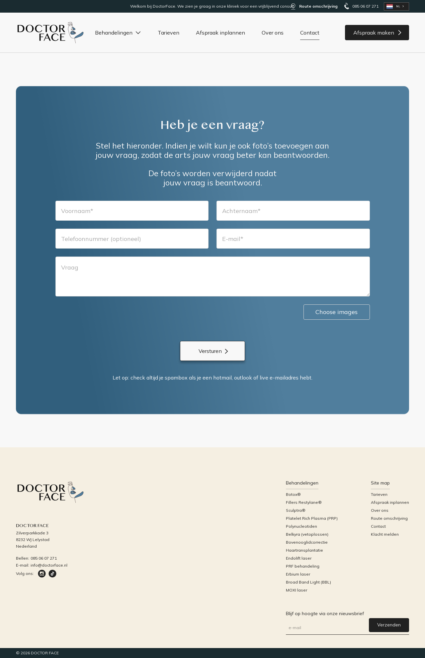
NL (393, 6)
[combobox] (396, 6)
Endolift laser (298, 558)
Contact (309, 32)
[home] (51, 32)
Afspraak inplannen (220, 32)
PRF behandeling (302, 566)
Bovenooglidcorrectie (307, 542)
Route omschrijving (389, 518)
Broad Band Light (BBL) (308, 582)
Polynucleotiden (301, 526)
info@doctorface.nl (49, 565)
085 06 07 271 (44, 558)
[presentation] (105, 317)
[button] (118, 32)
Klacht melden (385, 534)
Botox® (293, 494)
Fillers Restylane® (304, 502)
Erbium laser (298, 574)
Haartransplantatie (304, 550)
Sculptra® (295, 510)
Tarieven (168, 32)
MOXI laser (296, 590)
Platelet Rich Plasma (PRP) (312, 518)
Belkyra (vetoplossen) (307, 534)
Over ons (273, 32)
